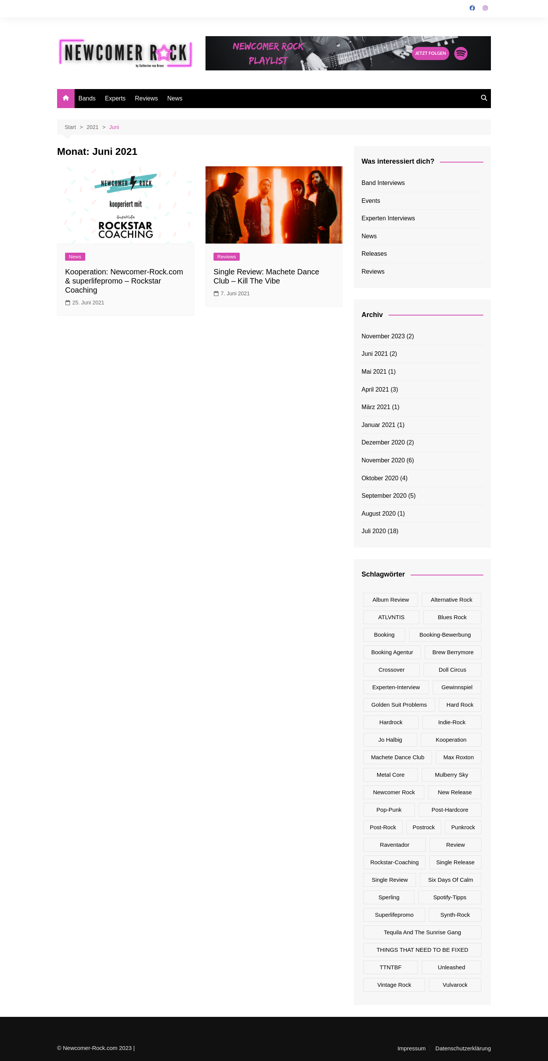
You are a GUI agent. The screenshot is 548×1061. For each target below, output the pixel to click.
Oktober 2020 (380, 478)
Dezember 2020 (383, 442)
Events (371, 201)
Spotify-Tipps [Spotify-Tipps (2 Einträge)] (450, 897)
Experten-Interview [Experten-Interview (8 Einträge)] (396, 687)
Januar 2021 (378, 425)
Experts (115, 98)
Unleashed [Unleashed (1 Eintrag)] (451, 967)
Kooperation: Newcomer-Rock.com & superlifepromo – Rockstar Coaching (124, 281)
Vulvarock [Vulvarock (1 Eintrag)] (455, 984)
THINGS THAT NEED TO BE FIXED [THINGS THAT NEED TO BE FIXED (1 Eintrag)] (422, 949)
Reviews (146, 98)
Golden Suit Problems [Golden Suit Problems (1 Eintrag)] (399, 704)
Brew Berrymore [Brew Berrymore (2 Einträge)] (452, 652)
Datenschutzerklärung (463, 1048)
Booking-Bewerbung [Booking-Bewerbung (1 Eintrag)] (445, 634)
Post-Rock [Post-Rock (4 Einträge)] (383, 827)
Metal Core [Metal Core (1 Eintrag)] (391, 774)
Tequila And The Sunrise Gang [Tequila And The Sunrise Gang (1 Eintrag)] (422, 932)
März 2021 (376, 407)
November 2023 (383, 336)
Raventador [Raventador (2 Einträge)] (394, 844)
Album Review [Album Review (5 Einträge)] (391, 599)
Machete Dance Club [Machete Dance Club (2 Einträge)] (397, 757)
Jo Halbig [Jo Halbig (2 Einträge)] (390, 739)
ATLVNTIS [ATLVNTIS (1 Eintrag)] (391, 617)
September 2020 (384, 495)
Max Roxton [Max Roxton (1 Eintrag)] (458, 757)
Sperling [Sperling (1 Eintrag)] (388, 897)
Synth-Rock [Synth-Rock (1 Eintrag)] (455, 914)
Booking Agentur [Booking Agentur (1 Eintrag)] (392, 652)
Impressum (411, 1048)
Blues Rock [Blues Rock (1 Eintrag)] (452, 617)
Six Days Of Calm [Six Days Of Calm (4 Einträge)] (450, 879)
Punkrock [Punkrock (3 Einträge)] (463, 827)
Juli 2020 (374, 531)
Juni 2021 (375, 353)
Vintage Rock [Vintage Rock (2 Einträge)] (394, 984)
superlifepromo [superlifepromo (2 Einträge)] (394, 914)
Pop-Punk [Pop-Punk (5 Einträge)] (388, 809)
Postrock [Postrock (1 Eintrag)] (424, 827)
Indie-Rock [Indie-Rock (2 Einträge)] (451, 722)
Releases (374, 253)
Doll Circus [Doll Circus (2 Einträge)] (453, 669)
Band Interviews (383, 183)
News (174, 98)
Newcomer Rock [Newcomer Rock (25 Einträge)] (394, 792)
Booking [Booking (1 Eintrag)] (384, 634)
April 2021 (375, 389)
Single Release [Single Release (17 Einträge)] (455, 862)
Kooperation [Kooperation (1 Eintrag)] (451, 739)
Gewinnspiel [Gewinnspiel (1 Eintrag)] (457, 687)
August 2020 (379, 513)
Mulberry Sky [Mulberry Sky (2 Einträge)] (451, 774)
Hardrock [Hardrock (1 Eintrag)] (391, 722)
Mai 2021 (374, 371)
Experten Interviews (388, 218)
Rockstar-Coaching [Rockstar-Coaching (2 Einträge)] (394, 862)
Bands (87, 98)
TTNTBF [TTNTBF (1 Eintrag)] (391, 967)
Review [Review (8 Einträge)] (455, 844)
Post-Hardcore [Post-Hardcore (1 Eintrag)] (450, 809)
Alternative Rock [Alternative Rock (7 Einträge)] (451, 599)
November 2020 (383, 460)
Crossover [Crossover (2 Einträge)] (392, 669)
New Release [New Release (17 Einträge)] (455, 792)
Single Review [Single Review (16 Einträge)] (390, 879)
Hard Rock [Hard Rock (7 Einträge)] (459, 704)
